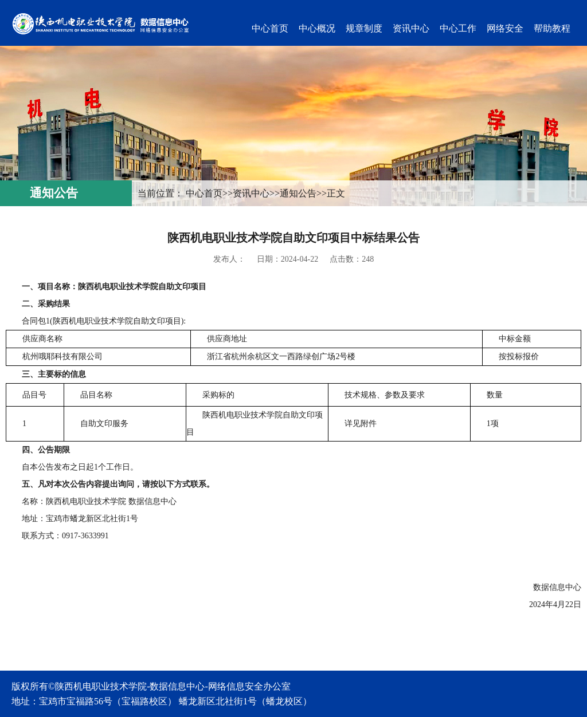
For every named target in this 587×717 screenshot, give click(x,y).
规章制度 (364, 28)
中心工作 (458, 28)
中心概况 (317, 28)
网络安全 (505, 28)
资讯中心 (411, 28)
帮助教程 (552, 28)
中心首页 (270, 28)
